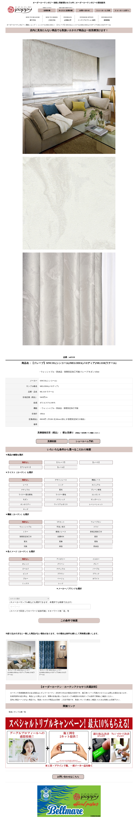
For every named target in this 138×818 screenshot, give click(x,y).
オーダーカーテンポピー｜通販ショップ (21, 25)
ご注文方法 (52, 787)
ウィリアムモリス (99, 488)
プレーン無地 (58, 483)
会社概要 (105, 791)
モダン (18, 488)
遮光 (38, 483)
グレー (119, 528)
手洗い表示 (99, 506)
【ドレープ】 (38, 462)
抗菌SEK (99, 511)
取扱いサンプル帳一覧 (17, 666)
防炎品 (119, 516)
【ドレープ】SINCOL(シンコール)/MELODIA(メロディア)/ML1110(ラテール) (21, 627)
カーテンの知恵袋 (54, 802)
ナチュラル (18, 483)
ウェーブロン (58, 506)
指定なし (18, 462)
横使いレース (38, 511)
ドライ (119, 506)
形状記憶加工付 (59, 511)
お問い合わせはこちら (68, 731)
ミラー (18, 511)
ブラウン (99, 533)
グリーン (99, 528)
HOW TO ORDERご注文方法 (52, 18)
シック (99, 478)
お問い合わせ (82, 787)
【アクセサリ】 (79, 462)
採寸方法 (51, 783)
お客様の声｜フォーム (56, 795)
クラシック (38, 488)
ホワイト (58, 538)
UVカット (38, 506)
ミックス (78, 538)
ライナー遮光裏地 (79, 483)
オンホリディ (79, 488)
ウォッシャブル (79, 506)
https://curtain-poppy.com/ (33, 790)
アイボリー (38, 528)
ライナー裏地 (99, 483)
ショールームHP (83, 798)
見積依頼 (51, 441)
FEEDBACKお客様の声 (68, 18)
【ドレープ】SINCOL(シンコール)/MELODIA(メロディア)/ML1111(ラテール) (52, 627)
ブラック (119, 533)
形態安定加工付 (79, 511)
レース (78, 478)
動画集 (104, 795)
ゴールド (18, 533)
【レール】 (99, 462)
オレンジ (78, 528)
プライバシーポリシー (110, 802)
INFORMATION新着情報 (106, 18)
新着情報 (80, 783)
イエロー (58, 528)
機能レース (58, 478)
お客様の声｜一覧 (54, 791)
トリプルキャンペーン (110, 783)
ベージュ (38, 538)
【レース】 (58, 462)
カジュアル (119, 478)
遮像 (38, 516)
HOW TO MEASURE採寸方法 (33, 18)
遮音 (119, 511)
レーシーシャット (119, 488)
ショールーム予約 (84, 441)
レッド (99, 538)
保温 (99, 516)
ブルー (18, 538)
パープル (58, 533)
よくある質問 (106, 787)
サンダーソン (58, 488)
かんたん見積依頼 (83, 795)
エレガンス (119, 483)
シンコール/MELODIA (45, 25)
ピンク (78, 533)
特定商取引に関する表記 (110, 798)
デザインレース (38, 478)
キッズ (18, 493)
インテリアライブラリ (56, 798)
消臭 (79, 516)
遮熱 (58, 516)
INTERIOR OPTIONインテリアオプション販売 (86, 18)
